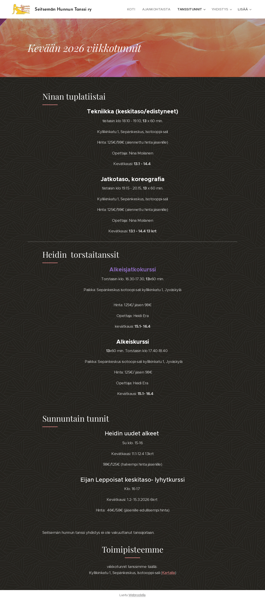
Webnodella (137, 595)
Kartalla (168, 572)
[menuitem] (128, 9)
